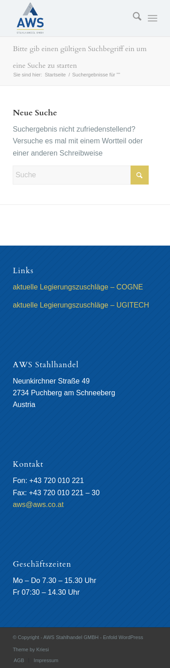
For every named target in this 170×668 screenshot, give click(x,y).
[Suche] (132, 18)
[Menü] (152, 18)
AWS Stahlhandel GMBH (71, 637)
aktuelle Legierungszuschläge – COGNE (78, 287)
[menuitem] (132, 18)
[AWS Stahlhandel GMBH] (70, 18)
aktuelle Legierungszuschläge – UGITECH (81, 305)
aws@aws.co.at (38, 504)
